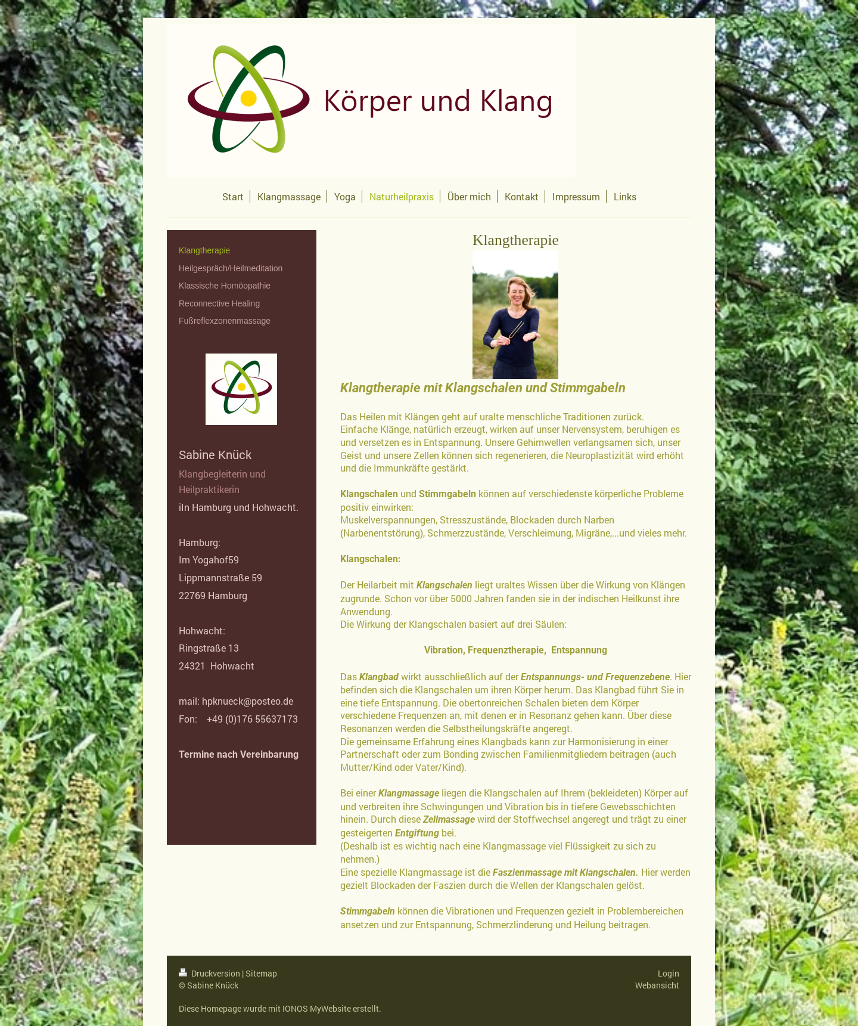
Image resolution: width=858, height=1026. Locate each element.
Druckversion (210, 973)
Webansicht (657, 985)
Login (668, 973)
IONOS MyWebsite (316, 1008)
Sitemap (261, 973)
